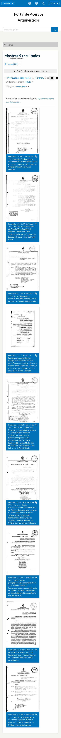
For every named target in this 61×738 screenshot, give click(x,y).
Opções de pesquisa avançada (30, 71)
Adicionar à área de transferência (36, 156)
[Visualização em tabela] (57, 78)
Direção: (10, 86)
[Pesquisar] (54, 29)
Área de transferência (43, 3)
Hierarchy (38, 77)
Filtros (8, 44)
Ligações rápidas (29, 3)
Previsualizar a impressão (18, 77)
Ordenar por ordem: (15, 81)
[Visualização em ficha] (51, 78)
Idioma (36, 3)
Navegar (7, 3)
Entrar (53, 3)
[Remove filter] (19, 63)
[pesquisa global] (27, 29)
